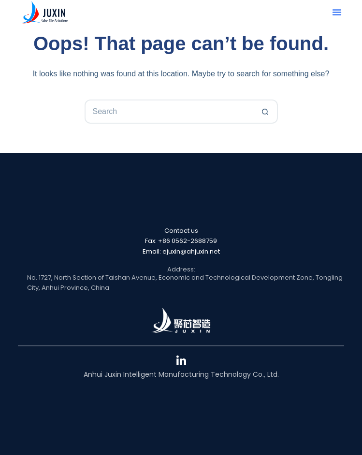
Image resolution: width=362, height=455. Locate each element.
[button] (337, 12)
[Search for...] (169, 112)
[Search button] (266, 112)
